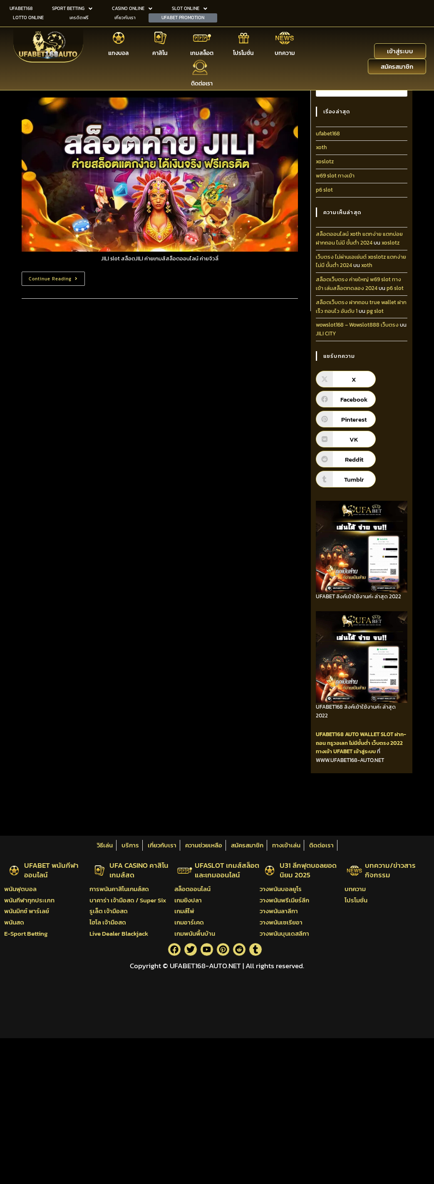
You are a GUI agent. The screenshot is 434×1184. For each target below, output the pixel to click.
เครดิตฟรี (79, 17)
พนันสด (14, 922)
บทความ (285, 52)
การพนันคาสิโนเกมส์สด (119, 889)
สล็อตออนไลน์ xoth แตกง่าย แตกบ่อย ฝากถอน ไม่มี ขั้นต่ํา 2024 (359, 238)
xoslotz (325, 161)
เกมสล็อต (201, 52)
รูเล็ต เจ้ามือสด (108, 911)
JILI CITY (326, 333)
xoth (321, 147)
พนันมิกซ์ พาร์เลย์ (26, 911)
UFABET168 (21, 8)
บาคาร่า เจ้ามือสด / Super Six (127, 900)
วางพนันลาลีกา (279, 911)
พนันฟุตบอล (20, 889)
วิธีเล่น (105, 845)
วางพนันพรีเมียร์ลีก (284, 900)
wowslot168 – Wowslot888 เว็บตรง (357, 325)
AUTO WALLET (362, 734)
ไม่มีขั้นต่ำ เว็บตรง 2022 (376, 743)
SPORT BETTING (72, 8)
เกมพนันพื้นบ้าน (194, 933)
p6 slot (324, 190)
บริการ (130, 845)
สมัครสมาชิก (247, 845)
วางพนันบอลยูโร (281, 889)
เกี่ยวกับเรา (125, 17)
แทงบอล (118, 52)
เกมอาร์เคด (189, 922)
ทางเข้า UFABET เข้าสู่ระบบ (346, 751)
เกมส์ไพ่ (184, 911)
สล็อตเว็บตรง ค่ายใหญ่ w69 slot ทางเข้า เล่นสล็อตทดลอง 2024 (358, 283)
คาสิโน (160, 52)
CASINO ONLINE (132, 8)
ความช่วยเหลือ (203, 845)
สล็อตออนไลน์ (192, 889)
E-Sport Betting (25, 933)
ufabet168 (328, 133)
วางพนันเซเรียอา (281, 922)
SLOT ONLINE (189, 8)
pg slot (375, 311)
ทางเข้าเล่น (286, 845)
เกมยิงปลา (188, 900)
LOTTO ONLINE (28, 17)
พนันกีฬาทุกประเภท (29, 900)
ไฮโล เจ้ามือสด (107, 922)
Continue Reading (56, 277)
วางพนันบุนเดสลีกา (284, 933)
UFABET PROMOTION (182, 17)
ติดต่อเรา (202, 82)
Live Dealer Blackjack (118, 933)
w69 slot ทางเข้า (335, 176)
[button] (72, 8)
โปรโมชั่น (243, 52)
